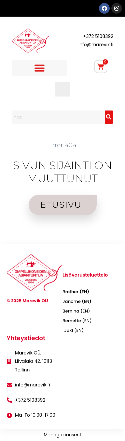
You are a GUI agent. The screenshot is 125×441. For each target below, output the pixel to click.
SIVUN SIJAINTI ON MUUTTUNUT (62, 171)
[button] (39, 68)
